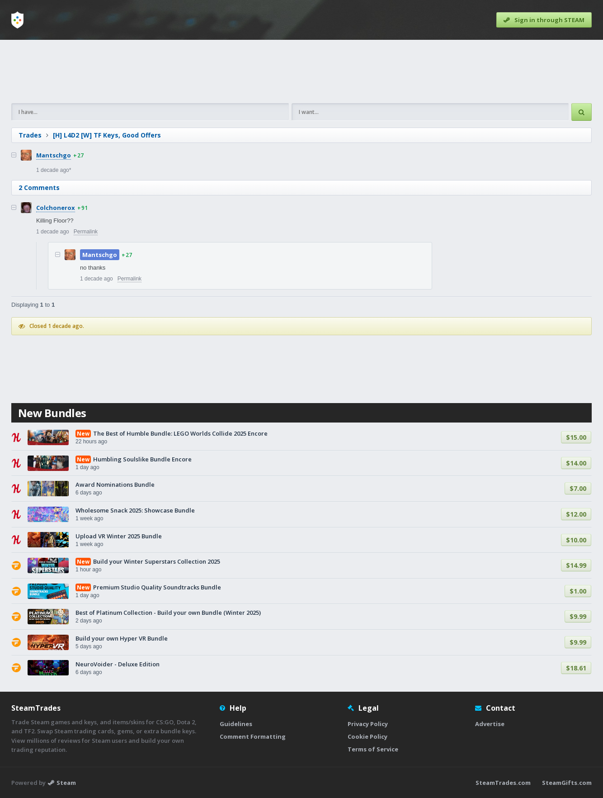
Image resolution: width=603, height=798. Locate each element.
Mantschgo (53, 155)
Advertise (489, 724)
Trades (30, 135)
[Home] (17, 19)
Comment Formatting (253, 736)
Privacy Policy (368, 724)
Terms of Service (373, 749)
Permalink (86, 231)
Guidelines (236, 724)
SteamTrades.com (503, 783)
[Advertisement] (301, 71)
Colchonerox (55, 208)
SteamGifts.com (567, 783)
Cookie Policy (367, 736)
